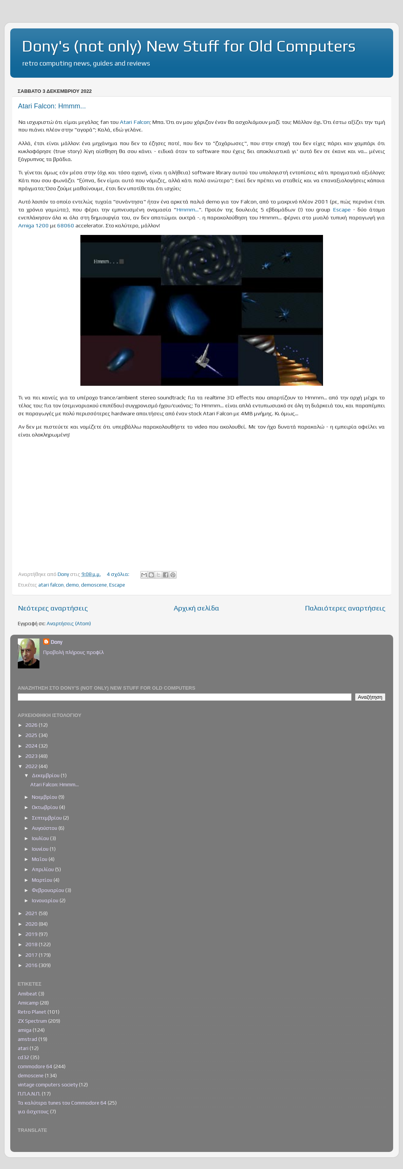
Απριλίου (43, 869)
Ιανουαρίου (46, 900)
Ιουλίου (41, 838)
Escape (342, 209)
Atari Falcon (134, 122)
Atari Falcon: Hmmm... (52, 106)
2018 (32, 944)
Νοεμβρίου (45, 797)
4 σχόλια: (118, 574)
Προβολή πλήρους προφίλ (73, 652)
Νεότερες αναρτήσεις (53, 608)
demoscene (94, 585)
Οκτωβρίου (45, 807)
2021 (32, 913)
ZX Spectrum (32, 1021)
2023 (32, 756)
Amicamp (28, 1003)
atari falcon (51, 585)
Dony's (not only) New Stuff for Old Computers (189, 46)
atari (23, 1048)
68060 (65, 225)
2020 (32, 924)
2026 (32, 725)
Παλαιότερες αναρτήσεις (345, 608)
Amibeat (27, 994)
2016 (32, 965)
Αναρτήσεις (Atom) (69, 623)
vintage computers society (48, 1084)
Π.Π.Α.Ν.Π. (29, 1094)
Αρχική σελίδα (196, 608)
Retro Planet (32, 1012)
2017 (32, 955)
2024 (32, 746)
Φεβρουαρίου (48, 890)
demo (72, 585)
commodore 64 (35, 1066)
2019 (32, 934)
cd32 (23, 1057)
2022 (32, 766)
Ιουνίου (41, 849)
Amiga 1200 (33, 225)
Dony (56, 642)
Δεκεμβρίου (46, 775)
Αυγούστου (45, 828)
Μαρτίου (42, 880)
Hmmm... (187, 209)
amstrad (27, 1039)
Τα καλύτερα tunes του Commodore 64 (62, 1103)
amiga (24, 1030)
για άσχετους (33, 1111)
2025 (32, 735)
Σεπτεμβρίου (47, 818)
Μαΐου (40, 859)
